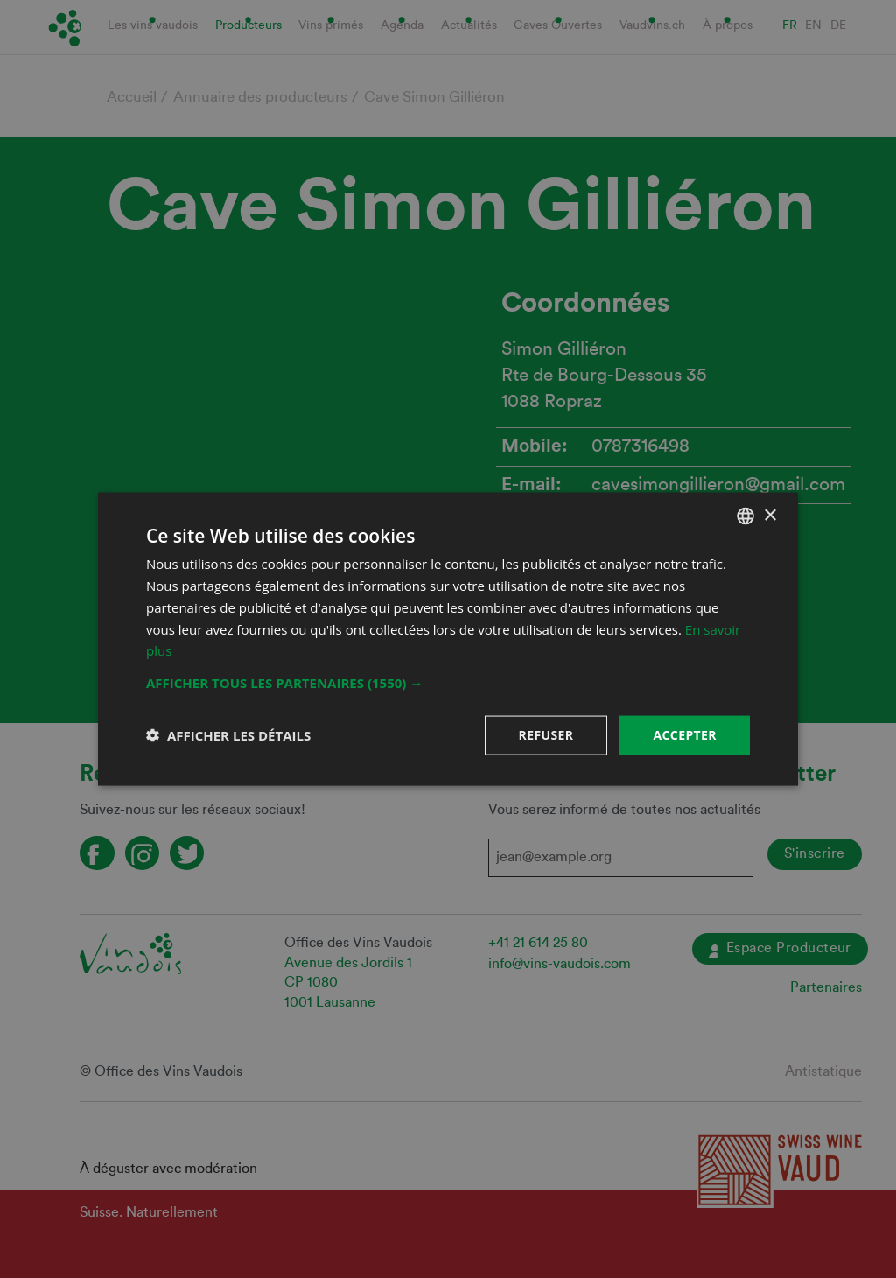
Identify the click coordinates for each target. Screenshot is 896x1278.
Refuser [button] (546, 735)
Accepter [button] (685, 735)
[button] (448, 683)
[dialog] (448, 639)
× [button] (769, 515)
